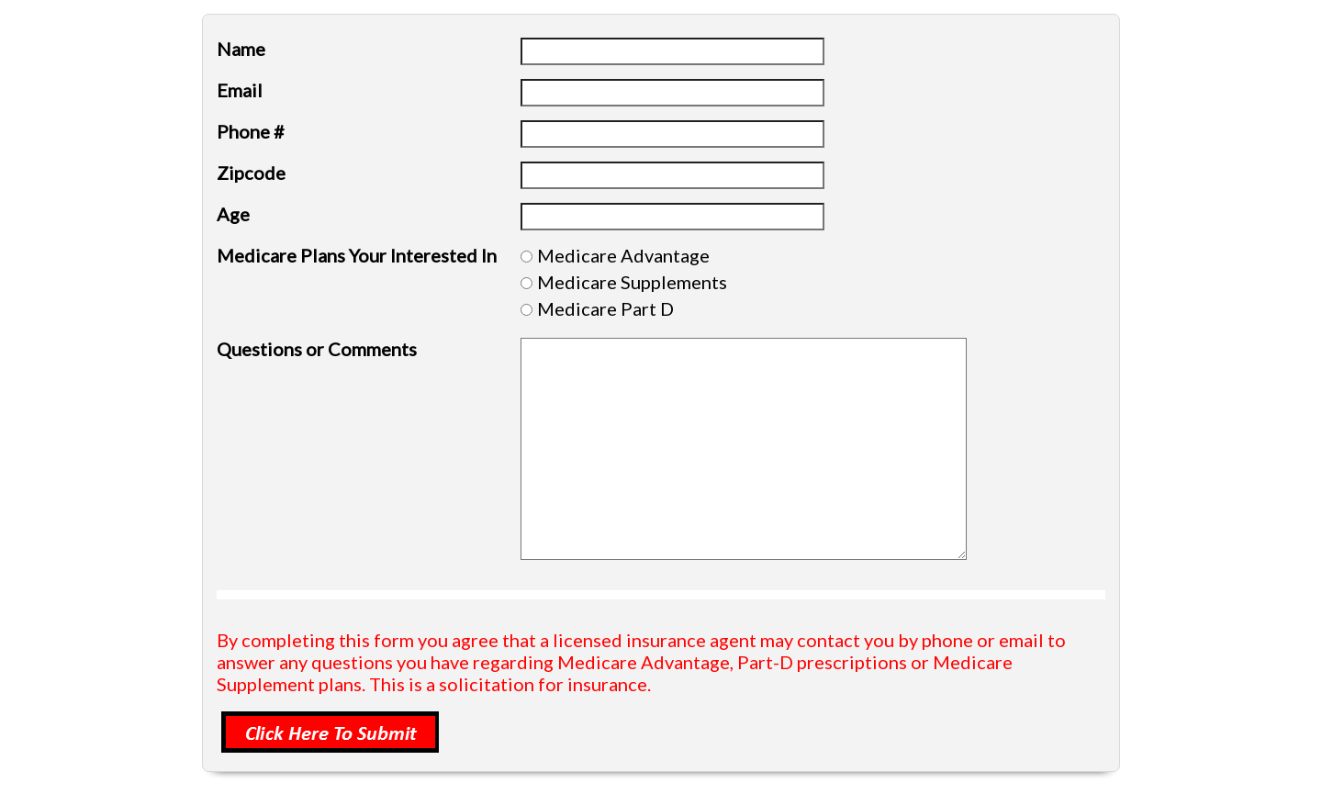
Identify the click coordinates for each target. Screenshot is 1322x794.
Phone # (251, 131)
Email (240, 90)
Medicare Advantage (623, 255)
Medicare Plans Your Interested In (357, 255)
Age (233, 214)
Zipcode (251, 173)
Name (241, 49)
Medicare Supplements (632, 282)
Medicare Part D (605, 308)
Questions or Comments (317, 349)
